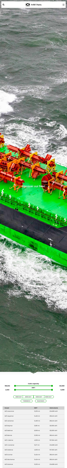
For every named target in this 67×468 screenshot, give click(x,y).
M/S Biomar (8, 435)
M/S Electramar (10, 459)
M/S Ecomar (8, 455)
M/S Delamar (9, 450)
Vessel (7, 408)
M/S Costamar (9, 445)
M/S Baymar (8, 426)
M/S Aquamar (9, 416)
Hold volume (54, 408)
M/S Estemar (9, 464)
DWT (35, 408)
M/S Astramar (9, 421)
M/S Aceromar (9, 411)
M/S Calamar (9, 440)
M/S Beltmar (9, 430)
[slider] (15, 386)
